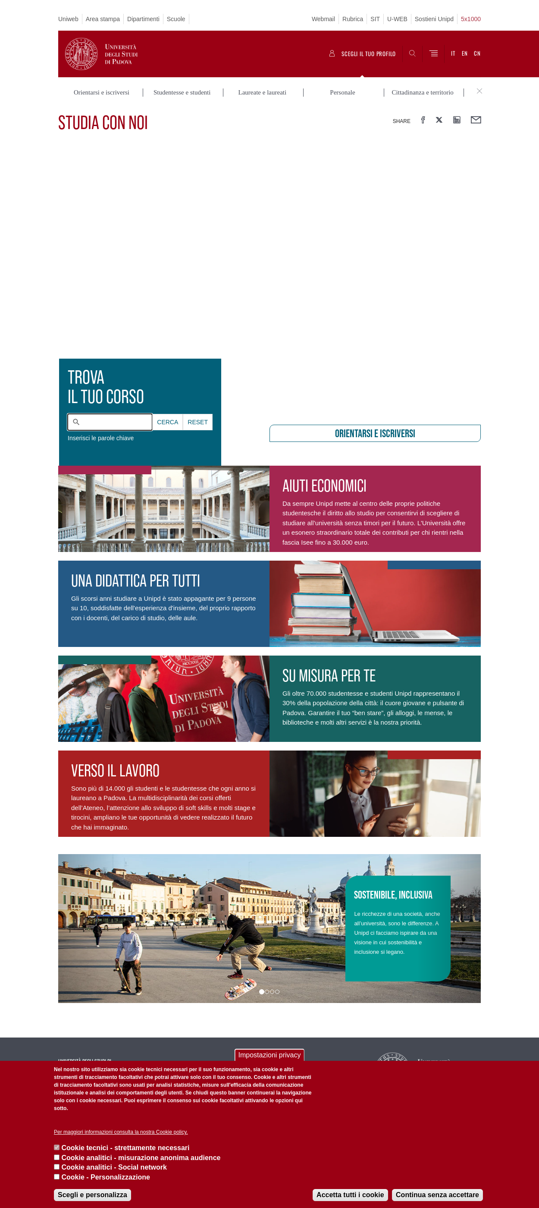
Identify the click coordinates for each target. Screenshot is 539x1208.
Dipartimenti (143, 19)
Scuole (176, 19)
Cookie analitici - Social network (114, 1167)
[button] (90, 928)
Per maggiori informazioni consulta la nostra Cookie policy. (121, 1132)
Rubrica (352, 19)
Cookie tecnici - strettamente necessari (125, 1147)
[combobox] (110, 422)
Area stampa (103, 19)
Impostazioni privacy (269, 1055)
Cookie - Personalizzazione (105, 1177)
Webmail (323, 19)
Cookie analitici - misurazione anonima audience (140, 1157)
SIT (375, 19)
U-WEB (397, 19)
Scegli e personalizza (92, 1195)
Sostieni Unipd (434, 19)
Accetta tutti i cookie (350, 1195)
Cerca (167, 422)
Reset (198, 422)
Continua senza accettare (437, 1195)
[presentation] (269, 279)
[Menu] (433, 54)
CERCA (167, 422)
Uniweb (68, 19)
